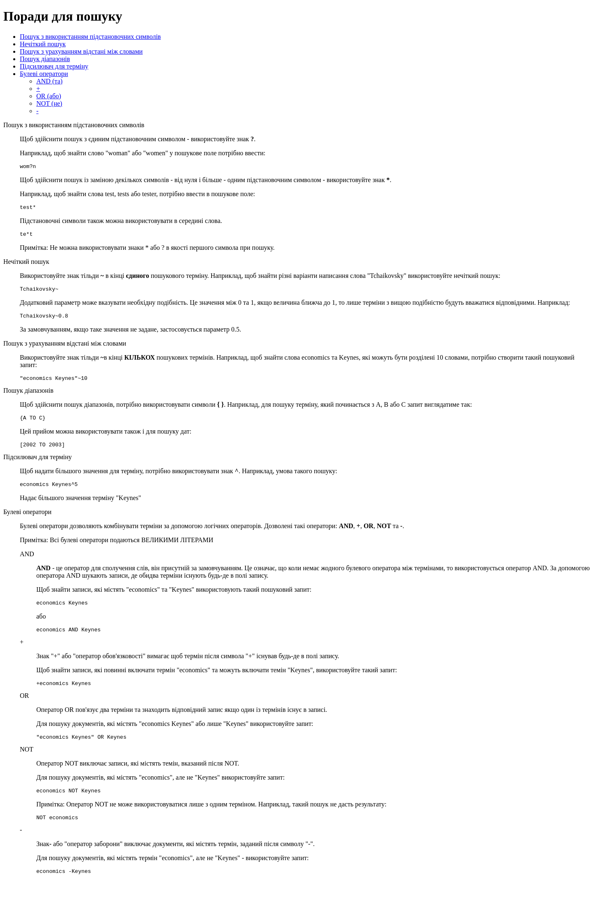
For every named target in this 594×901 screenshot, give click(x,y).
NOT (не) (49, 103)
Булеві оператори (44, 73)
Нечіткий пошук (43, 43)
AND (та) (49, 81)
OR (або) (48, 96)
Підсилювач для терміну (54, 66)
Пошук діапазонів (45, 58)
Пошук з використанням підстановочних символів (90, 36)
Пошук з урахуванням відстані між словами (81, 51)
